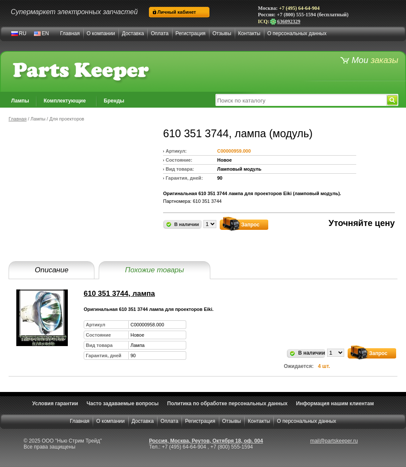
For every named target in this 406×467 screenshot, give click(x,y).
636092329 (285, 21)
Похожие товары (154, 270)
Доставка (133, 33)
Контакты (249, 33)
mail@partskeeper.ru (334, 441)
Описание (51, 270)
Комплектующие (65, 101)
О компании (101, 33)
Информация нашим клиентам (335, 404)
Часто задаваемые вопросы (123, 404)
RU (22, 33)
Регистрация (191, 33)
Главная (70, 33)
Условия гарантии (55, 404)
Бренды (114, 101)
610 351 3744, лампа (119, 293)
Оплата (159, 33)
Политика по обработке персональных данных (227, 404)
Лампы (20, 101)
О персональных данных (297, 33)
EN (45, 33)
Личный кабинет (177, 12)
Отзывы (221, 33)
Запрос (250, 225)
